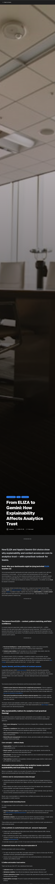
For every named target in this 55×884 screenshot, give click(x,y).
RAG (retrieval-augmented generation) (16, 813)
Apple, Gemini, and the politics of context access (21, 667)
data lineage (45, 705)
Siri (39, 590)
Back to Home (7, 2)
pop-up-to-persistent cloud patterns (13, 694)
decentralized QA (13, 840)
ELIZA (46, 567)
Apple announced (16, 590)
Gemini (8, 592)
